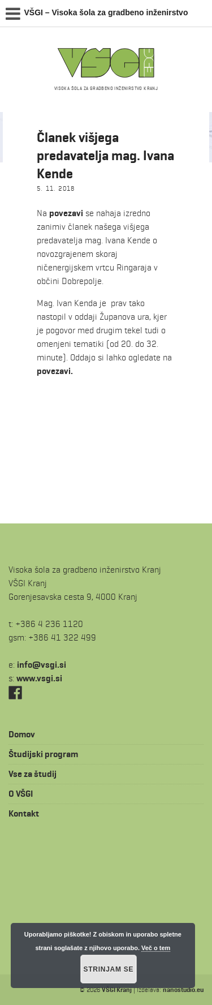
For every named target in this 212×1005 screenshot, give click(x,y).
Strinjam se (109, 969)
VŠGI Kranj (117, 989)
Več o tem (155, 947)
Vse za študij (32, 773)
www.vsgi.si (39, 678)
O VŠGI (20, 793)
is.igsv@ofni (41, 664)
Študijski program (43, 754)
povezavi (66, 213)
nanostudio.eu (183, 989)
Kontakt (23, 813)
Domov (21, 734)
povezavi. (55, 371)
